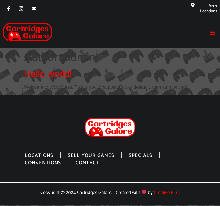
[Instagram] (21, 8)
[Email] (34, 8)
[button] (212, 32)
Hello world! (48, 74)
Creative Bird (166, 193)
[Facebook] (8, 8)
